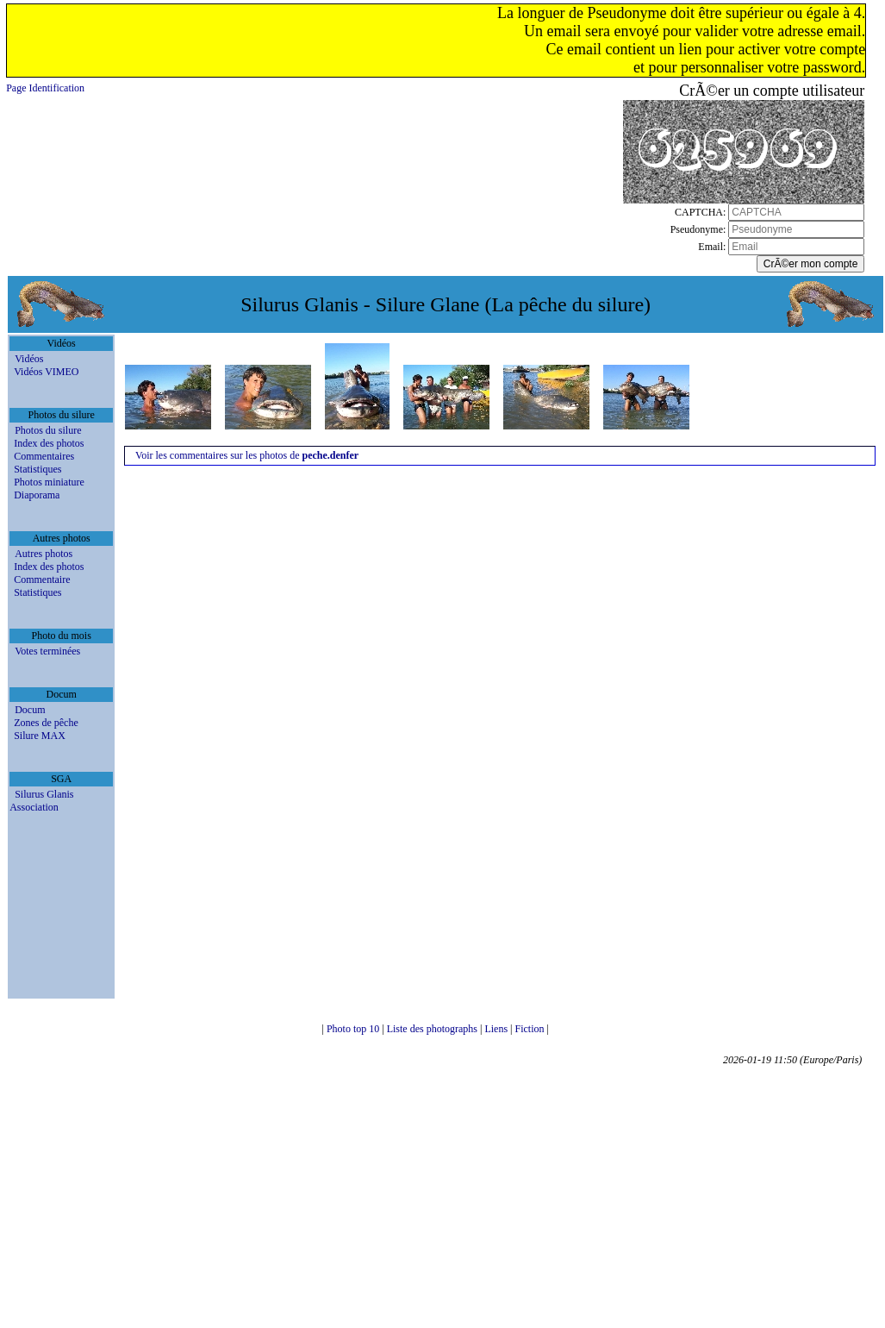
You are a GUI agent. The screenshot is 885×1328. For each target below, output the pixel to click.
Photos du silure (48, 430)
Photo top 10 (354, 1029)
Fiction (531, 1029)
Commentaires (44, 456)
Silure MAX (39, 736)
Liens (497, 1029)
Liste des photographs (433, 1029)
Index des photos (49, 443)
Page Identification (45, 88)
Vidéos (29, 359)
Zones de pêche (46, 723)
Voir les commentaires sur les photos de (246, 455)
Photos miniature (49, 482)
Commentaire (42, 579)
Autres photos (43, 554)
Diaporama (36, 495)
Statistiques (37, 469)
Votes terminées (47, 651)
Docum (30, 710)
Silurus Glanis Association (41, 800)
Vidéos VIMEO (46, 372)
